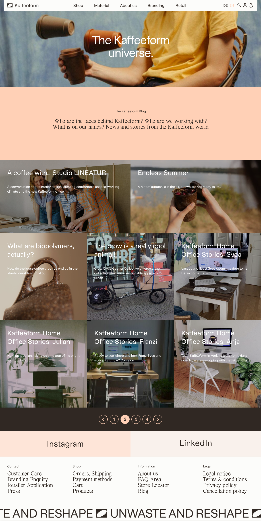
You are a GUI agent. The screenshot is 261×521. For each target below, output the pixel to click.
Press (13, 491)
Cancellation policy (225, 491)
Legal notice (217, 474)
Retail (180, 5)
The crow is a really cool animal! (129, 250)
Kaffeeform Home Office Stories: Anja (210, 337)
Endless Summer (163, 173)
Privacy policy (220, 485)
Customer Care (24, 474)
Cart (77, 485)
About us (128, 5)
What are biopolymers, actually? (40, 250)
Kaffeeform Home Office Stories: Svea (211, 250)
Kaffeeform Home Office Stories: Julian (38, 337)
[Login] (245, 5)
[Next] (157, 419)
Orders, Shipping (91, 474)
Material (101, 5)
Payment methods (92, 479)
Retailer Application (30, 485)
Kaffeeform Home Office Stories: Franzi (125, 337)
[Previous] (103, 419)
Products (82, 491)
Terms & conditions (225, 479)
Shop (78, 5)
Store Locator (153, 485)
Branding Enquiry (27, 479)
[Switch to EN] (232, 5)
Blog (143, 491)
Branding (156, 5)
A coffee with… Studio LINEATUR (56, 173)
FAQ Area (149, 479)
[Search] (239, 5)
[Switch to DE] (225, 5)
